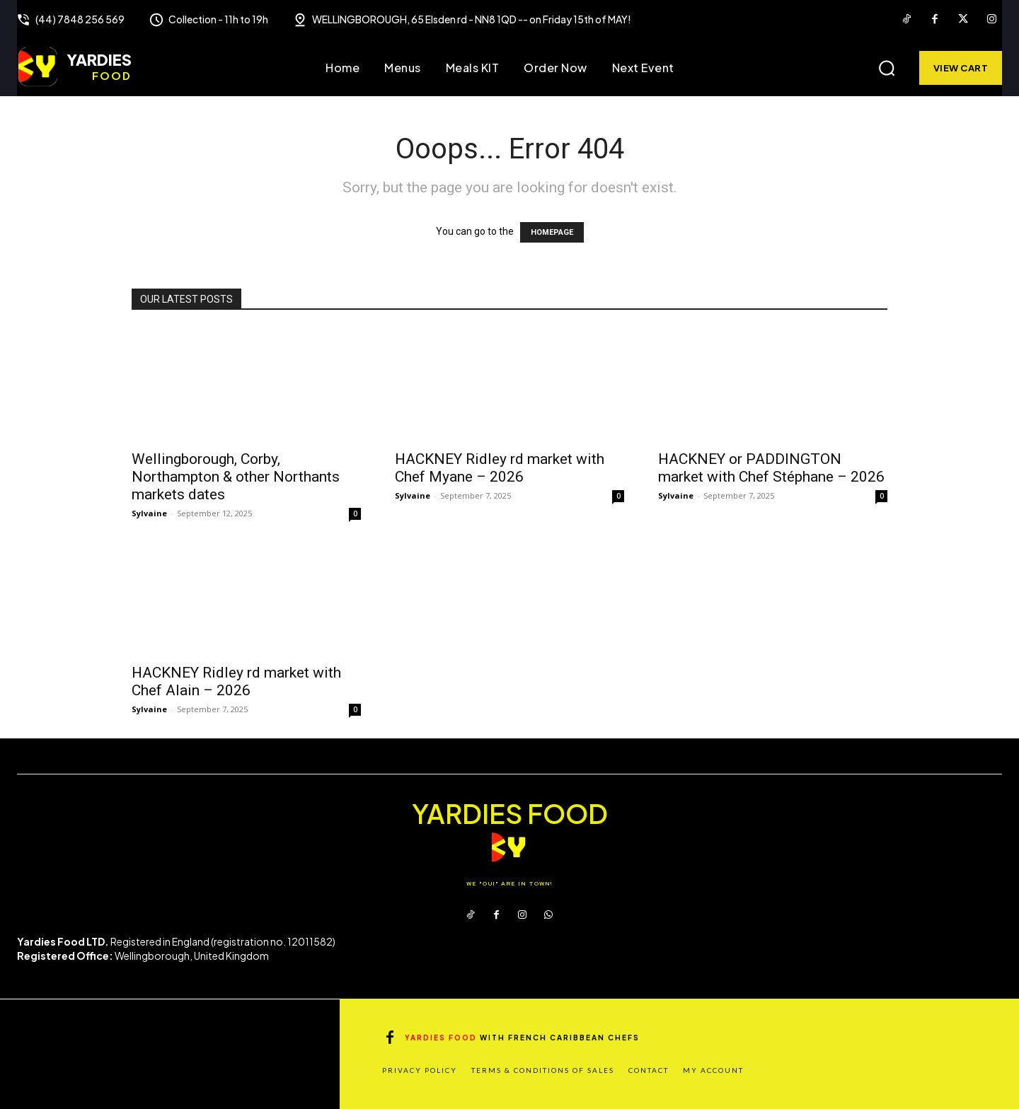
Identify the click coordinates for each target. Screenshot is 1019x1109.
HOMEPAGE (552, 232)
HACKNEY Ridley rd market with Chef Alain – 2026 (236, 681)
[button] (886, 68)
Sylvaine (149, 513)
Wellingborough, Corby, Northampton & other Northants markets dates (236, 477)
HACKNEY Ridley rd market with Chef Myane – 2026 (499, 468)
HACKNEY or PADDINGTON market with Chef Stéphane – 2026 (771, 468)
